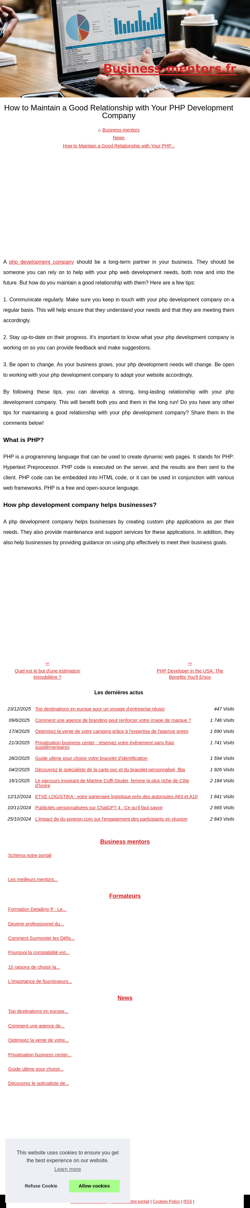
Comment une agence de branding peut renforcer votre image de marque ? (113, 720)
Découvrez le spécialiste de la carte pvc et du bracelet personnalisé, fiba (110, 769)
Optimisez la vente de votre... (38, 1040)
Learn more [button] (67, 1169)
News (119, 137)
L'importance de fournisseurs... (40, 981)
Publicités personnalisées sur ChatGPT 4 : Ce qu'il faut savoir (99, 807)
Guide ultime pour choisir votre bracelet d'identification (91, 758)
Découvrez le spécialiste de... (38, 1083)
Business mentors (120, 129)
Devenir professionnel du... (36, 923)
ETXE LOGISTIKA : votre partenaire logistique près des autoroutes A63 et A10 (116, 796)
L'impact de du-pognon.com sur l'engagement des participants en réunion (111, 819)
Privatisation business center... (39, 1054)
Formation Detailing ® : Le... (37, 909)
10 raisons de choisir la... (34, 967)
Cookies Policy (166, 1201)
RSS (187, 1201)
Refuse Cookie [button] (41, 1186)
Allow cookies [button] (94, 1186)
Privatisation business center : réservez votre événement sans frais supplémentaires (104, 745)
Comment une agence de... (36, 1025)
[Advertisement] (119, 198)
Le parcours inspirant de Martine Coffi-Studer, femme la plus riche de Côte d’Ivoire (112, 783)
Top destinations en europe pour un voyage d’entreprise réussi (100, 709)
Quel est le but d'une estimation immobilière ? (47, 674)
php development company (41, 262)
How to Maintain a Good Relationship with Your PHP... (119, 145)
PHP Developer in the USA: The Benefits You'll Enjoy (190, 674)
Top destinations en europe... (38, 1011)
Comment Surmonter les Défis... (41, 938)
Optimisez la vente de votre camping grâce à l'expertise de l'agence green (111, 731)
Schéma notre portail (29, 855)
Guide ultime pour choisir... (35, 1069)
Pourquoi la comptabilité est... (39, 952)
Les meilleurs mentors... (33, 879)
